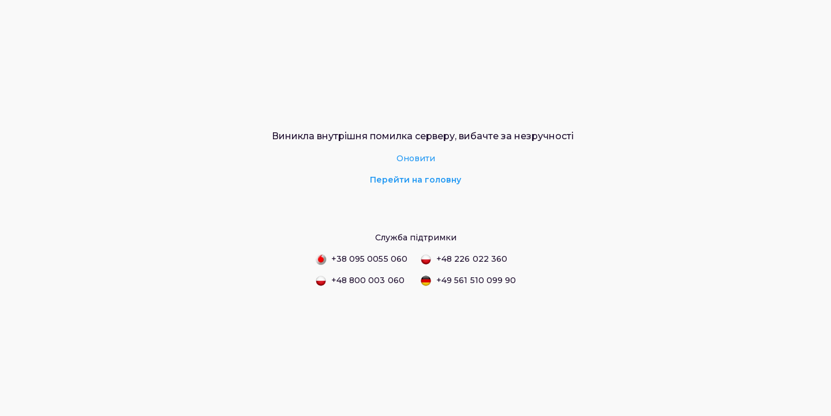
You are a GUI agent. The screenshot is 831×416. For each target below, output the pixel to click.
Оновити (415, 158)
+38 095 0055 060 (361, 259)
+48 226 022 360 (463, 259)
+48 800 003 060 (360, 281)
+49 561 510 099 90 (468, 281)
